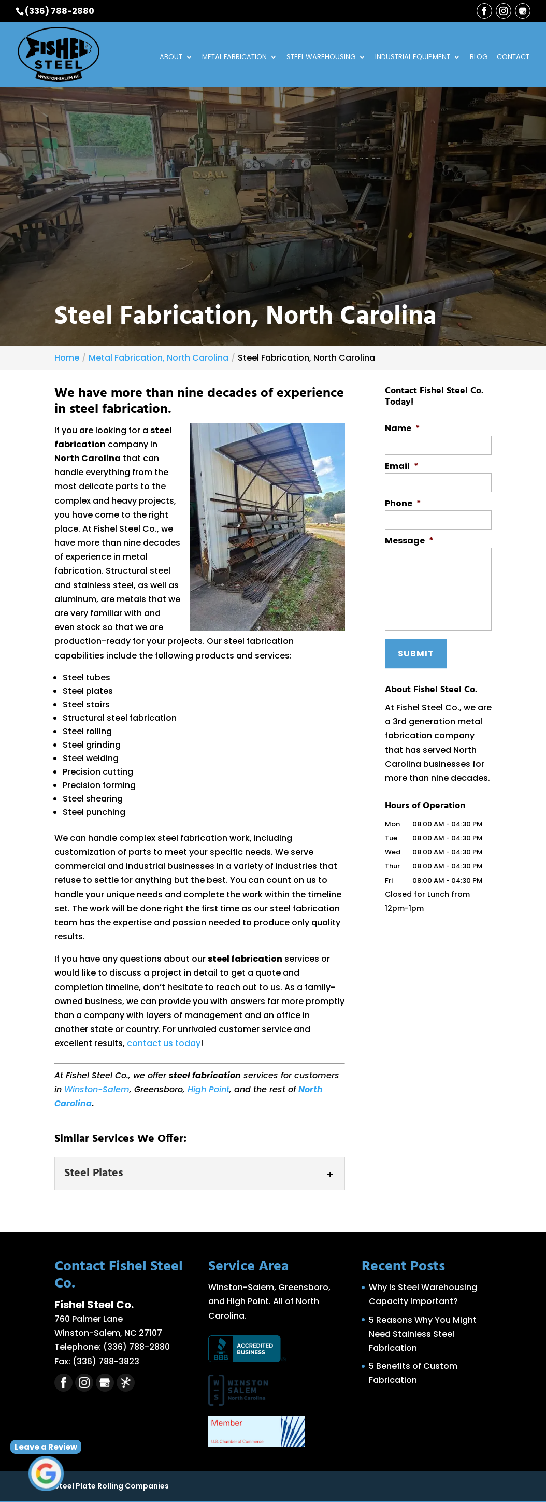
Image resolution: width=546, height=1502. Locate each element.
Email (402, 466)
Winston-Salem (97, 1089)
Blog (478, 57)
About (171, 57)
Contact (513, 57)
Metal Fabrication (234, 57)
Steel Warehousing (320, 57)
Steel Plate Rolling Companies (111, 1486)
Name (402, 428)
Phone (403, 503)
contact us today (163, 1043)
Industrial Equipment (412, 57)
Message (409, 541)
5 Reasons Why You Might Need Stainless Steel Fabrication (423, 1334)
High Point (208, 1089)
